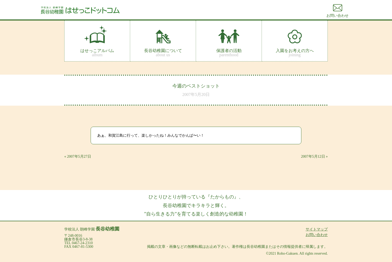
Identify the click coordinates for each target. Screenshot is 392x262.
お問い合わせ (317, 235)
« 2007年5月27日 (77, 156)
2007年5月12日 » (314, 156)
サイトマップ (317, 229)
